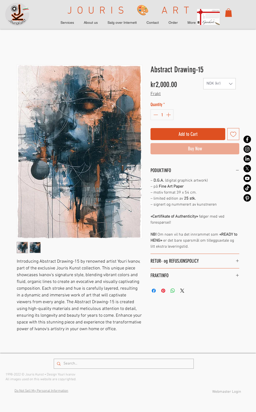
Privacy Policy (142, 391)
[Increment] (169, 115)
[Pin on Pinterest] (163, 291)
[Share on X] (182, 291)
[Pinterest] (247, 198)
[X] (247, 168)
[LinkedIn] (247, 159)
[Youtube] (247, 178)
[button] (228, 13)
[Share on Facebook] (154, 291)
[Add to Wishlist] (233, 134)
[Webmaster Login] (227, 391)
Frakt (155, 94)
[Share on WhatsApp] (173, 291)
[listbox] (219, 83)
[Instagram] (247, 149)
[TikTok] (247, 188)
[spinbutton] (162, 115)
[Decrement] (155, 115)
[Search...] (123, 363)
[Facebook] (247, 139)
